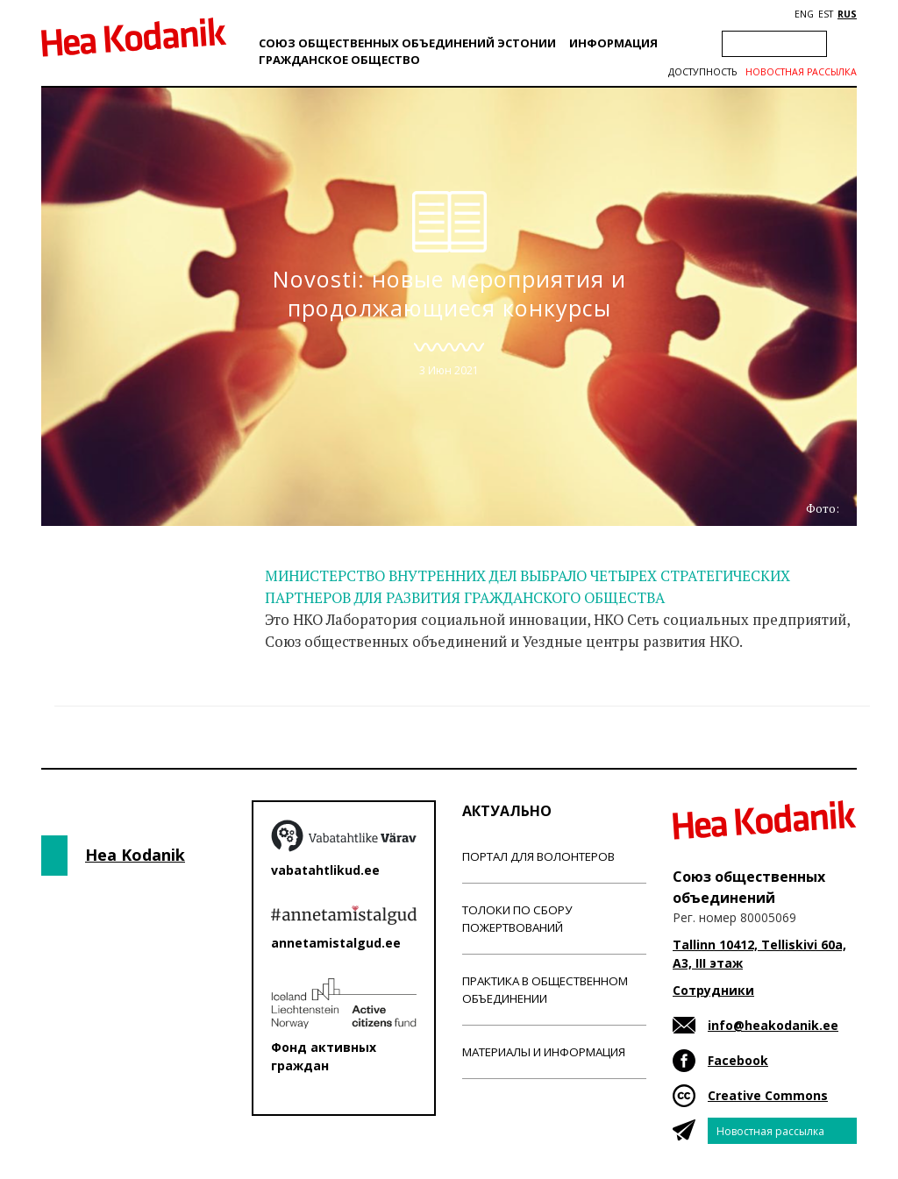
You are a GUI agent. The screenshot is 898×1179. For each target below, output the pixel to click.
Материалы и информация (543, 1052)
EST (825, 14)
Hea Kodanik (135, 854)
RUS (847, 14)
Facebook (738, 1060)
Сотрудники (713, 990)
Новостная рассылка (801, 72)
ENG (804, 14)
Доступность (702, 72)
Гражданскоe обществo (339, 59)
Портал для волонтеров (538, 856)
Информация (613, 43)
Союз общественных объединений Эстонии (407, 43)
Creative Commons (768, 1095)
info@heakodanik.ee (773, 1025)
